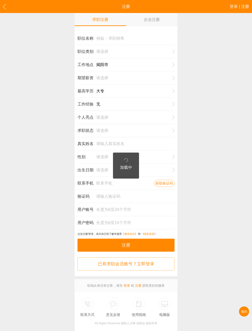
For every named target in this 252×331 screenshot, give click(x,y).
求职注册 (100, 19)
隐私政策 (149, 233)
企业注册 (152, 19)
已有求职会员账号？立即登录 (126, 263)
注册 (126, 245)
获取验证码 (164, 183)
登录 (127, 285)
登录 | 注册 (239, 6)
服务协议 (130, 233)
